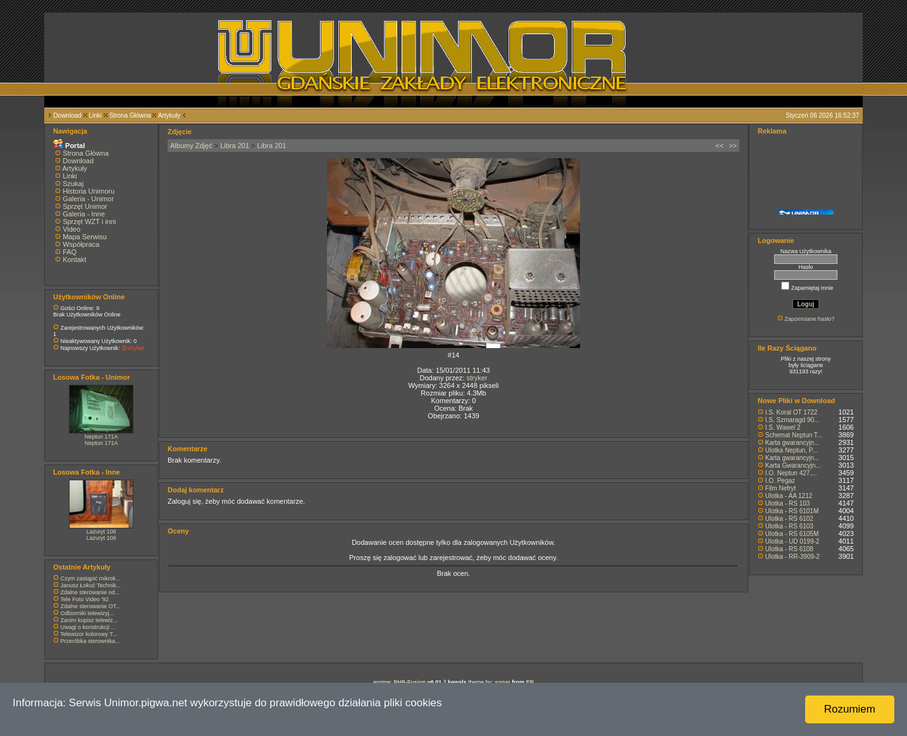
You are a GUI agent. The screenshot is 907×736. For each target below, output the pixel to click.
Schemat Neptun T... (793, 435)
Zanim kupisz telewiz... (89, 620)
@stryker (132, 348)
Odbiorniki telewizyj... (87, 613)
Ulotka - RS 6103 (789, 526)
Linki (95, 115)
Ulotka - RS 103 (787, 503)
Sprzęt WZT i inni (89, 221)
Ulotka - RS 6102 (789, 518)
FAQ (70, 252)
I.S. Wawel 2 (783, 427)
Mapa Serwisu (85, 236)
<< (719, 145)
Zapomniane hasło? (809, 319)
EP (530, 682)
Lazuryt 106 (101, 531)
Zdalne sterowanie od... (90, 592)
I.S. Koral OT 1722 (791, 412)
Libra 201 (234, 145)
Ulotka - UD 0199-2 (792, 541)
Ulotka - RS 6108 (789, 549)
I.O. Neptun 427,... (791, 473)
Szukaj (73, 183)
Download (67, 115)
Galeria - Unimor (88, 199)
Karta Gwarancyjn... (793, 465)
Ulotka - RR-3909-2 (792, 556)
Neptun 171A (101, 436)
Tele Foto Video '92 (84, 599)
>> (733, 145)
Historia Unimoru (88, 191)
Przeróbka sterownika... (90, 641)
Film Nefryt (780, 488)
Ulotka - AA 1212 (789, 495)
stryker (476, 378)
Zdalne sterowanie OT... (91, 606)
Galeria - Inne (84, 214)
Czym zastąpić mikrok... (91, 578)
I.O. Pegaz (780, 480)
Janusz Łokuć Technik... (91, 585)
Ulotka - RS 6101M (791, 511)
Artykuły (169, 115)
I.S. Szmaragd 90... (792, 419)
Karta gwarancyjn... (792, 442)
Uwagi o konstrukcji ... (88, 627)
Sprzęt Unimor (85, 206)
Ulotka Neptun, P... (791, 450)
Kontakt (74, 259)
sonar (502, 682)
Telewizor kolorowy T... (88, 634)
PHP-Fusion (409, 682)
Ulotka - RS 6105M (791, 533)
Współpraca (81, 244)
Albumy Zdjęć (191, 145)
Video (71, 229)
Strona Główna (130, 115)
